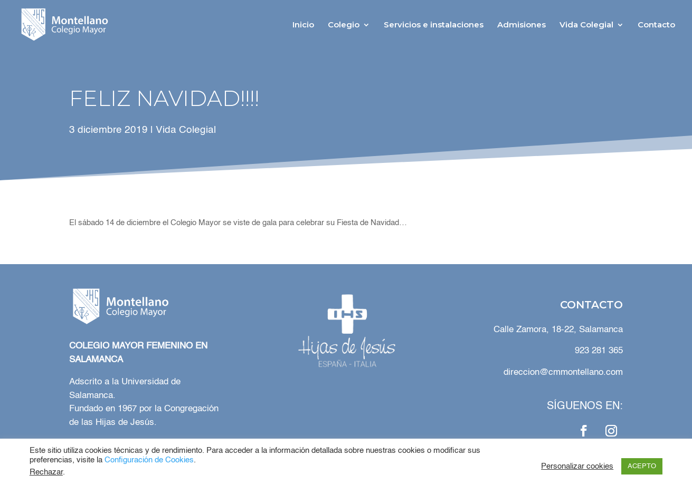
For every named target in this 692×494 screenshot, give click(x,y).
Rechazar (46, 472)
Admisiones (521, 25)
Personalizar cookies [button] (577, 466)
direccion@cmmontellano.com (563, 372)
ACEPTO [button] (642, 466)
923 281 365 (599, 350)
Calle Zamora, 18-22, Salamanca (557, 329)
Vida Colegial (586, 25)
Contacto (656, 25)
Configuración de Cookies (149, 460)
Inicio (303, 25)
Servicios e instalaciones (434, 25)
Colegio (343, 25)
